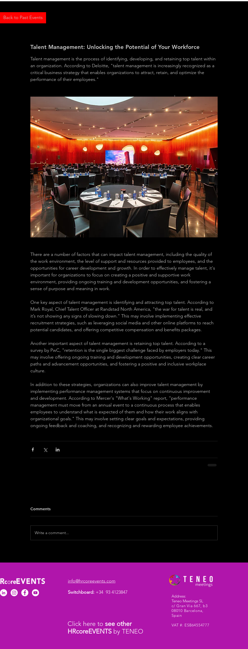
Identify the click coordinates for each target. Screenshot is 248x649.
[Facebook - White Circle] (24, 592)
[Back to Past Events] (23, 17)
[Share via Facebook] (32, 449)
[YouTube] (35, 592)
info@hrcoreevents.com (91, 581)
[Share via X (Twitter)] (45, 449)
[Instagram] (14, 592)
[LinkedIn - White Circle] (3, 592)
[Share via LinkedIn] (57, 449)
